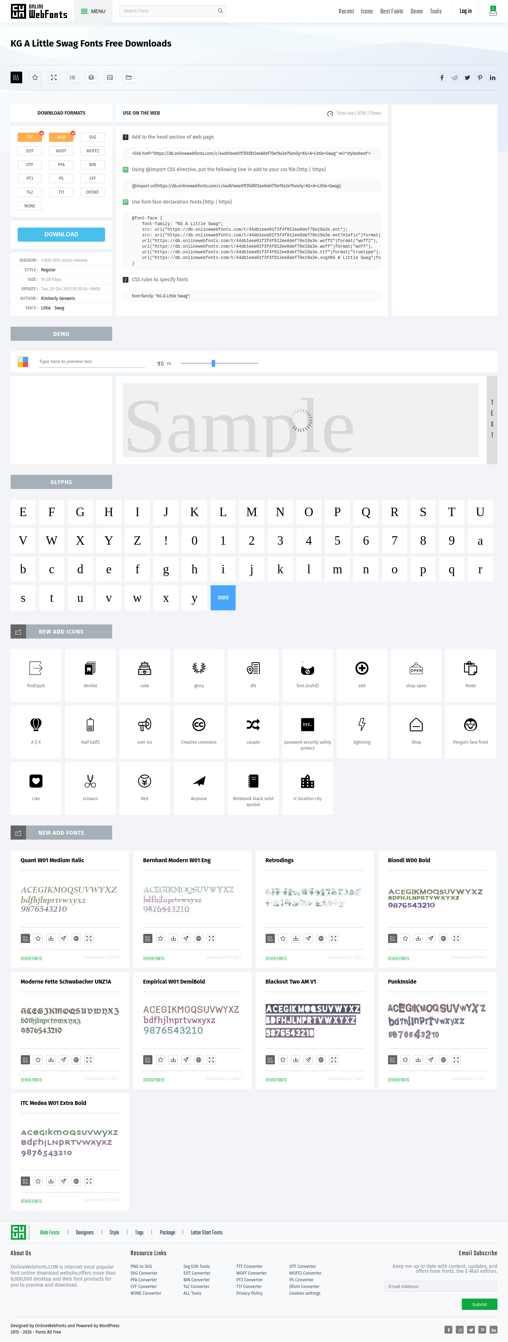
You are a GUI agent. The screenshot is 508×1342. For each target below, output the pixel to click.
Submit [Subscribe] (479, 1304)
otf (30, 164)
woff (61, 151)
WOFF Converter (251, 1273)
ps (61, 178)
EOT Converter (196, 1273)
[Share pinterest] (480, 77)
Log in (466, 11)
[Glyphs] (72, 77)
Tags (139, 1233)
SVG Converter (144, 1273)
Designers (85, 1233)
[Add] (16, 77)
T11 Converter (249, 1286)
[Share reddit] (454, 77)
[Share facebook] (442, 77)
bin (92, 164)
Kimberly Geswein (58, 298)
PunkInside (402, 981)
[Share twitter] (467, 77)
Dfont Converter (304, 1286)
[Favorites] (35, 77)
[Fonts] (128, 77)
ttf (29, 137)
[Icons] (110, 77)
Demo (417, 12)
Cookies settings (304, 1293)
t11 (61, 192)
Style (114, 1233)
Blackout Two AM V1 (291, 981)
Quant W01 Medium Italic (52, 860)
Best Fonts (392, 12)
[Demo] (54, 77)
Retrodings (280, 860)
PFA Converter (144, 1279)
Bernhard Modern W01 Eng (177, 860)
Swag (59, 308)
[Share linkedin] (492, 77)
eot (29, 151)
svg (92, 137)
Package (167, 1233)
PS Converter (301, 1279)
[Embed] (76, 938)
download (61, 234)
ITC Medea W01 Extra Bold (53, 1103)
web (61, 137)
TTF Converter (249, 1266)
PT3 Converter (249, 1279)
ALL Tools (192, 1293)
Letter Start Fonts (207, 1233)
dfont (92, 192)
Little (46, 308)
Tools (436, 12)
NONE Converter (146, 1293)
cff (92, 178)
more (223, 598)
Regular (48, 269)
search (220, 11)
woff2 (92, 151)
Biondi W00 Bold (409, 860)
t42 (30, 192)
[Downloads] (50, 938)
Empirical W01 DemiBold (174, 981)
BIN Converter (196, 1279)
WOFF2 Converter (305, 1273)
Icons (367, 12)
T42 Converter (196, 1286)
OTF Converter (302, 1266)
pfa (61, 164)
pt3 (29, 178)
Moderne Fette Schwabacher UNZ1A (66, 981)
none (29, 206)
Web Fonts (50, 1233)
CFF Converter (144, 1286)
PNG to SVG (141, 1266)
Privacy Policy (249, 1293)
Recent (346, 12)
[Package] (91, 77)
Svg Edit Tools (196, 1266)
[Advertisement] (444, 210)
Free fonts (42, 12)
